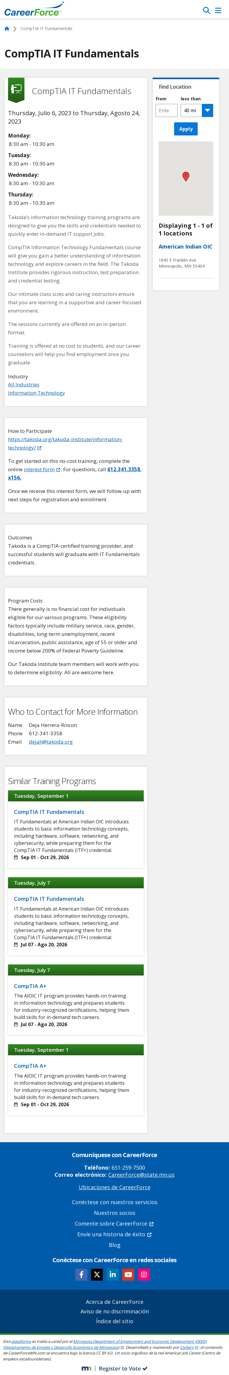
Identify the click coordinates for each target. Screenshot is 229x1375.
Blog (114, 1244)
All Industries (23, 384)
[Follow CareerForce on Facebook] (81, 1275)
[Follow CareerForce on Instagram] (144, 1275)
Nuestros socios (114, 1212)
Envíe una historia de (114, 1234)
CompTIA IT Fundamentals (49, 811)
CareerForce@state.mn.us (141, 1174)
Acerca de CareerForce (114, 1301)
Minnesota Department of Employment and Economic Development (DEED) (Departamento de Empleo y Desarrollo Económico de (105, 1344)
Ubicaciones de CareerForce (115, 1187)
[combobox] (166, 110)
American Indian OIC (186, 246)
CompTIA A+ (30, 985)
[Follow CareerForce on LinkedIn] (113, 1275)
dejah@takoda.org (51, 741)
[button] (185, 177)
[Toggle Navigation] (218, 10)
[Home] (34, 10)
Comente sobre (114, 1223)
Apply (186, 129)
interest (42, 469)
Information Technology (36, 392)
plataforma (21, 1341)
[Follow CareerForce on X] (97, 1275)
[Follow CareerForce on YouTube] (128, 1275)
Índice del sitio (114, 1321)
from (161, 99)
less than (191, 99)
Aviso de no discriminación (115, 1311)
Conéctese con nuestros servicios (114, 1202)
